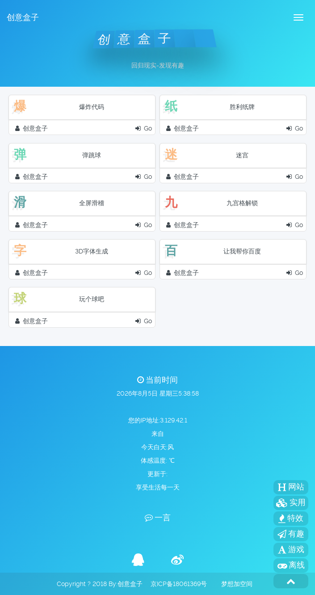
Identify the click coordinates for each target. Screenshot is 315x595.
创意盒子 (23, 17)
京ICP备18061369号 (179, 583)
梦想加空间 (236, 583)
